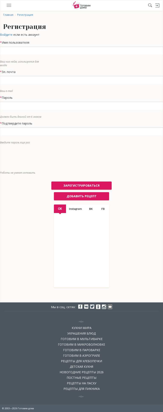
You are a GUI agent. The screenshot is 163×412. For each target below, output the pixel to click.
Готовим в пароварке (81, 350)
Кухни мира (81, 328)
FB (103, 209)
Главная (8, 15)
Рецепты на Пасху (81, 383)
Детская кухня (81, 367)
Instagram (75, 209)
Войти (157, 5)
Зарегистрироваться (81, 185)
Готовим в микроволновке (81, 344)
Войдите (6, 35)
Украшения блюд (81, 333)
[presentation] (78, 156)
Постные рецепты (81, 378)
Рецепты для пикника (81, 389)
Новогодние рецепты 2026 (82, 372)
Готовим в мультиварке (82, 339)
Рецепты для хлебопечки (81, 361)
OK (60, 209)
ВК (91, 209)
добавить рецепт (82, 196)
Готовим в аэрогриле (81, 355)
